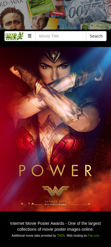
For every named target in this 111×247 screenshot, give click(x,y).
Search (96, 36)
